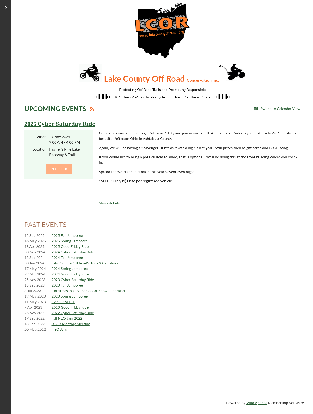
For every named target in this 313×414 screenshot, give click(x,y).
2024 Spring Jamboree (70, 268)
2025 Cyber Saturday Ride (59, 124)
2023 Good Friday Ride (70, 307)
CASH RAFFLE (63, 301)
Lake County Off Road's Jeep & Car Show (85, 263)
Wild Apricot (256, 402)
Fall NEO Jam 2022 (67, 318)
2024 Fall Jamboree (67, 257)
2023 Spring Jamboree (70, 296)
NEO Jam (59, 329)
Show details (109, 203)
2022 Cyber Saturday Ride (73, 312)
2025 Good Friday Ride (70, 246)
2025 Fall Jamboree (67, 235)
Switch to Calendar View (280, 108)
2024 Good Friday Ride (70, 274)
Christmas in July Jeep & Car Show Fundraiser (89, 290)
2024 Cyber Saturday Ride (73, 252)
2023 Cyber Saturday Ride (73, 279)
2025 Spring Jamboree (70, 241)
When (41, 136)
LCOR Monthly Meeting (71, 323)
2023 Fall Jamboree (67, 285)
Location (39, 149)
